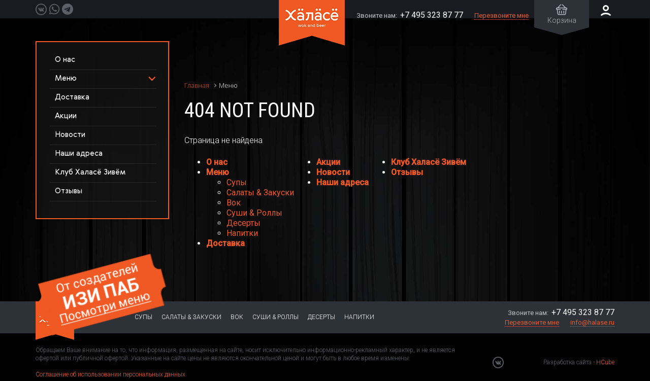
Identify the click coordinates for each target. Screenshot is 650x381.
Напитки (242, 233)
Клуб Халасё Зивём (90, 172)
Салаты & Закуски (260, 192)
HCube (605, 362)
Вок (233, 202)
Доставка (72, 97)
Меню (217, 172)
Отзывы (68, 191)
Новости (70, 134)
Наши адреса (79, 153)
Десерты (243, 223)
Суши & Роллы (254, 213)
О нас (65, 59)
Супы (236, 182)
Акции (66, 116)
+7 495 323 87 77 (431, 15)
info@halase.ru (592, 322)
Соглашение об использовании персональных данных (110, 374)
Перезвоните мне (501, 15)
